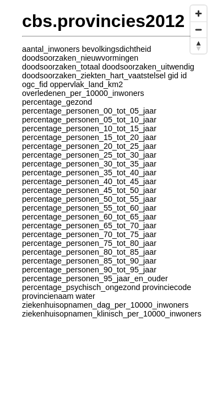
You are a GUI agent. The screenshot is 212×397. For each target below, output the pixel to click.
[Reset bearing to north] (198, 45)
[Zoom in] (198, 14)
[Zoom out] (198, 29)
